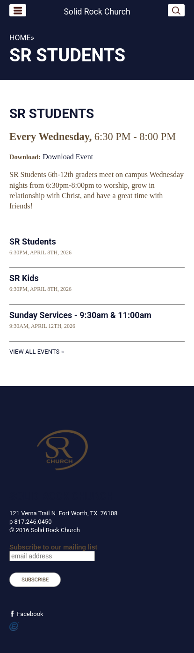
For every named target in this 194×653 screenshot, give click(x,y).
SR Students (32, 241)
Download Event (68, 157)
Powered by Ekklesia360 (14, 627)
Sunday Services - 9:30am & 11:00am (80, 315)
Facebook (29, 614)
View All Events (34, 351)
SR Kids (24, 278)
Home (19, 37)
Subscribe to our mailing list (53, 547)
